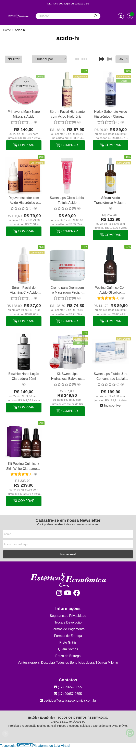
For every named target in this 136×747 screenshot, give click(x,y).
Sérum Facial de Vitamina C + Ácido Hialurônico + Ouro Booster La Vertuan (24, 290)
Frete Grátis (67, 642)
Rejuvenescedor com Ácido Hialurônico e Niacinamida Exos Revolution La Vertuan (24, 200)
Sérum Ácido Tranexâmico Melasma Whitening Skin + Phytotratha (110, 200)
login (67, 3)
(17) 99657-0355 (68, 693)
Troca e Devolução (68, 622)
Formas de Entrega (68, 635)
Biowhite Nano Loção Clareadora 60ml (23, 376)
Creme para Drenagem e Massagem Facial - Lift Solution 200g (67, 290)
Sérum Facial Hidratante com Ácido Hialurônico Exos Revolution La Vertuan (67, 114)
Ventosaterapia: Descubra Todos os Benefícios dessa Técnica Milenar (68, 662)
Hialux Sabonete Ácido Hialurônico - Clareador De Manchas (110, 114)
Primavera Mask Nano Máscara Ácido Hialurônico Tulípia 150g (23, 114)
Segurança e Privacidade (68, 615)
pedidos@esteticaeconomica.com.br (68, 700)
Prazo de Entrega (68, 655)
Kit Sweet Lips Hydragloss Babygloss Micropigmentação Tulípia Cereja (67, 376)
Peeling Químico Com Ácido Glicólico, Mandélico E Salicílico (110, 290)
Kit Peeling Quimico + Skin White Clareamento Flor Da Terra (23, 466)
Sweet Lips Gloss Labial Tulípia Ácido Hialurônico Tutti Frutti (67, 200)
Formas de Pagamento (68, 628)
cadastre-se (82, 3)
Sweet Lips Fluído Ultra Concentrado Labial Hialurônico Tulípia (110, 376)
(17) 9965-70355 (68, 686)
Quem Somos (68, 648)
